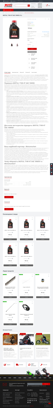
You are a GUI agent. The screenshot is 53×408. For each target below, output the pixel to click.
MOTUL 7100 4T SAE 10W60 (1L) (26, 256)
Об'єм (28, 40)
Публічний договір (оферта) (8, 400)
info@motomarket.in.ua (43, 399)
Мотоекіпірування (18, 395)
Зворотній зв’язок (6, 401)
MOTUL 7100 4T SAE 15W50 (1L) (42, 230)
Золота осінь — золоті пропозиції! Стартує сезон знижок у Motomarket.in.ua (9, 349)
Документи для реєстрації (34, 59)
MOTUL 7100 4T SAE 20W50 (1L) (10, 230)
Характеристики (15, 72)
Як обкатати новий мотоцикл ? (42, 348)
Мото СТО (45, 364)
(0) (35, 19)
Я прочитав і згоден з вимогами (37, 385)
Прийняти (47, 405)
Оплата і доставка (20, 2)
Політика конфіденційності (36, 385)
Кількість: (29, 44)
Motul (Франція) (20, 12)
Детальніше (31, 405)
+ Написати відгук (8, 197)
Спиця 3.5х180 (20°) (26, 287)
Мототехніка (17, 399)
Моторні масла (14, 12)
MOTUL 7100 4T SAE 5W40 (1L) (10, 256)
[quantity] (10, 237)
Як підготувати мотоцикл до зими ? (25, 349)
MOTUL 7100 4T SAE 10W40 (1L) (26, 230)
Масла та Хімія (7, 12)
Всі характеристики (45, 31)
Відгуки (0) (22, 72)
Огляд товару (7, 72)
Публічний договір (33, 54)
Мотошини (17, 401)
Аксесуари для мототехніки (20, 392)
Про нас (4, 398)
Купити (32, 48)
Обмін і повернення (6, 394)
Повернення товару (6, 403)
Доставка (21, 364)
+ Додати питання (8, 209)
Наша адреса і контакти (33, 63)
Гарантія (8, 364)
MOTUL (32, 22)
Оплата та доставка (33, 68)
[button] (13, 1)
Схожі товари (34, 72)
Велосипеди (17, 402)
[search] (29, 6)
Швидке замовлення (32, 51)
